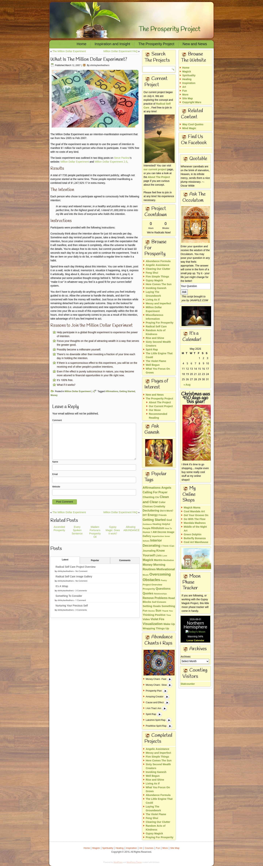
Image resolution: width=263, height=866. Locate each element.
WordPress (117, 862)
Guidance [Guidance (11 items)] (147, 524)
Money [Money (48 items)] (148, 565)
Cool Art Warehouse (196, 542)
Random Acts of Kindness (155, 332)
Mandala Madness (195, 523)
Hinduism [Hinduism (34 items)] (157, 528)
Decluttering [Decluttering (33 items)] (151, 510)
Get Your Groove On (196, 515)
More (185, 95)
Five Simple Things (157, 277)
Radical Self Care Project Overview (76, 567)
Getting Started (127, 391)
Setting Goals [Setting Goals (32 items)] (152, 606)
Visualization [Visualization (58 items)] (153, 624)
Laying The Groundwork (153, 294)
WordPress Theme (134, 862)
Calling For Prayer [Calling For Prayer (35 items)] (155, 492)
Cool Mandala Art (194, 511)
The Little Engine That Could (159, 355)
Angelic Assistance (157, 265)
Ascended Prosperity (59, 529)
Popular (95, 560)
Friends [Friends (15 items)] (163, 515)
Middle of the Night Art (195, 529)
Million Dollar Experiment (74, 162)
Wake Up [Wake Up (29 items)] (169, 624)
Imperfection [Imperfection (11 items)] (158, 536)
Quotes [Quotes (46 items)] (148, 593)
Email (55, 474)
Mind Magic (189, 128)
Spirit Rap (152, 349)
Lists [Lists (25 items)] (159, 555)
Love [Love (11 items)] (164, 555)
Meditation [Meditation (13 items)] (168, 560)
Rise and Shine (155, 338)
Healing (187, 79)
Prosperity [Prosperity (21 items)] (149, 589)
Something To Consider (69, 596)
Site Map (187, 98)
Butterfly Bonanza (195, 538)
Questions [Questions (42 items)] (163, 588)
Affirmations (111, 391)
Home (81, 44)
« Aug (187, 385)
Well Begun (153, 365)
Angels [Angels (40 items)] (166, 488)
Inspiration (188, 83)
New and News (195, 44)
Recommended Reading (158, 416)
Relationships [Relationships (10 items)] (160, 594)
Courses (149, 848)
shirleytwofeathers (99, 65)
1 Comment (80, 600)
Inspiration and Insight (112, 44)
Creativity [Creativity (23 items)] (159, 506)
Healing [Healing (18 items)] (157, 524)
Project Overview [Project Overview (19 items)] (152, 585)
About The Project (159, 177)
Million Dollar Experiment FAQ (120, 51)
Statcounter (188, 657)
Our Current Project (161, 406)
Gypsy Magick (154, 280)
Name (55, 462)
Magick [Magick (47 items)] (148, 560)
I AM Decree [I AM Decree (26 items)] (158, 532)
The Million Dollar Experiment (69, 51)
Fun (184, 91)
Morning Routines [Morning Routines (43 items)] (154, 567)
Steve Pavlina (122, 158)
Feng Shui (152, 273)
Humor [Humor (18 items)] (146, 532)
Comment (57, 420)
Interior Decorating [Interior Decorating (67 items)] (152, 543)
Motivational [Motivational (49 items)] (165, 569)
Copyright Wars (191, 102)
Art (184, 87)
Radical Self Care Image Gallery (74, 576)
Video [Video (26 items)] (146, 619)
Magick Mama (192, 508)
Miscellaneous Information (154, 317)
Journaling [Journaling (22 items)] (149, 551)
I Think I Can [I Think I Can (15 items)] (167, 546)
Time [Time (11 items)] (168, 615)
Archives (185, 630)
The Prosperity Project (169, 29)
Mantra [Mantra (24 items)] (158, 560)
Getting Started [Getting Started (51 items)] (154, 520)
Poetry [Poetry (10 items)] (164, 580)
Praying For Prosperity (159, 323)
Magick (186, 71)
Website (56, 487)
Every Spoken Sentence (77, 530)
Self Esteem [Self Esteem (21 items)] (159, 602)
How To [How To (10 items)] (168, 528)
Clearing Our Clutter (158, 269)
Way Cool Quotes (192, 124)
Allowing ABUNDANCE (131, 529)
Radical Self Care (157, 106)
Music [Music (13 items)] (146, 575)
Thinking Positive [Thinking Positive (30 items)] (154, 615)
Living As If (153, 300)
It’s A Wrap (62, 586)
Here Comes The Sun (158, 284)
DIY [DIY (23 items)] (145, 515)
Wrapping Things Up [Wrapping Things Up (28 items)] (156, 628)
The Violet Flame (156, 361)
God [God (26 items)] (169, 520)
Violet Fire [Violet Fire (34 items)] (157, 619)
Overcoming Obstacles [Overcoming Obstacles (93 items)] (157, 577)
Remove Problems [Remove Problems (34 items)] (155, 598)
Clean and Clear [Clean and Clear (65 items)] (156, 499)
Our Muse (155, 410)
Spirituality (188, 75)
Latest (65, 560)
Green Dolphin (192, 534)
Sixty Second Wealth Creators (158, 344)
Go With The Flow (194, 519)
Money (54, 395)
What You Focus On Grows (158, 371)
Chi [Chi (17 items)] (157, 497)
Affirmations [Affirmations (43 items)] (152, 488)
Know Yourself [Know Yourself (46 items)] (154, 553)
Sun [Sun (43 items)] (158, 610)
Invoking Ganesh (156, 288)
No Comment (81, 571)
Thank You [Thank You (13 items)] (167, 611)
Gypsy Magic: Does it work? (113, 530)
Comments (124, 560)
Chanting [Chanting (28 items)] (148, 497)
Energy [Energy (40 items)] (153, 515)
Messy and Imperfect (158, 303)
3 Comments (81, 590)
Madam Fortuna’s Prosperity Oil (95, 532)
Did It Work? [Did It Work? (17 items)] (166, 511)
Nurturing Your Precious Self (72, 606)
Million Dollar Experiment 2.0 (111, 162)
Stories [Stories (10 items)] (151, 611)
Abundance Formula (158, 261)
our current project (155, 169)
